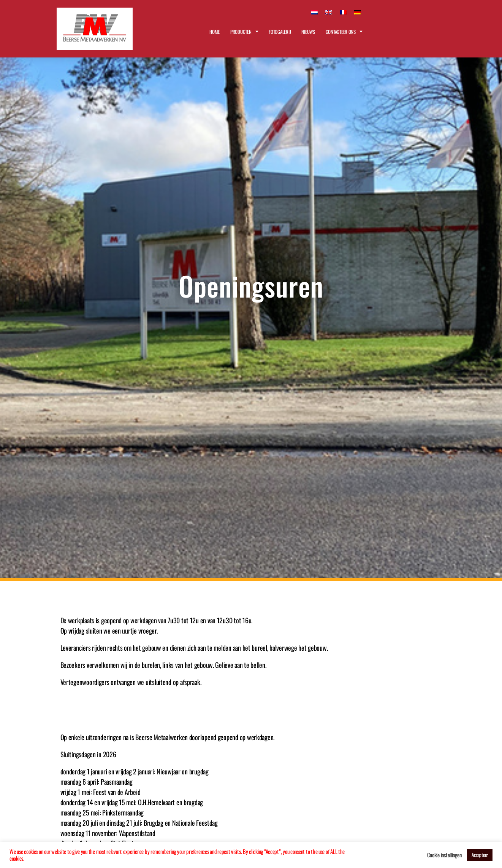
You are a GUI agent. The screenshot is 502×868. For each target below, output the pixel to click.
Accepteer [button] (480, 854)
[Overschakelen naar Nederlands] (314, 11)
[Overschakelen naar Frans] (343, 11)
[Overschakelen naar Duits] (357, 11)
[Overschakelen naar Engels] (328, 11)
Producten (244, 31)
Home (214, 31)
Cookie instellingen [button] (444, 855)
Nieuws (308, 31)
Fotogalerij (280, 31)
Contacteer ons (344, 31)
